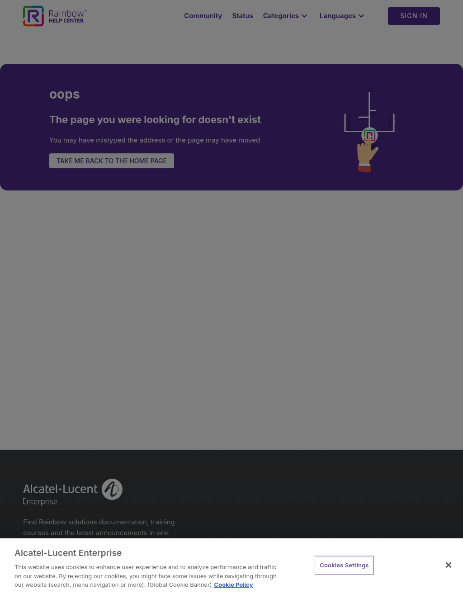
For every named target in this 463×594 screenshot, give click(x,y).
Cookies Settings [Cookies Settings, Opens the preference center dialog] (344, 565)
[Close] (448, 565)
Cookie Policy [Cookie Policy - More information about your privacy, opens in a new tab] (233, 584)
